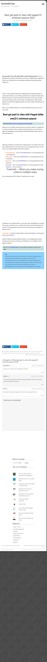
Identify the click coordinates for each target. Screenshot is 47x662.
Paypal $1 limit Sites (35, 353)
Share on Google (23, 25)
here (14, 154)
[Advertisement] (13, 41)
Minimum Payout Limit (25, 353)
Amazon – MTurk (17, 527)
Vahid (4, 388)
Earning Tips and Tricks (18, 533)
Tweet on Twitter (15, 25)
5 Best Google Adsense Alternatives (11, 545)
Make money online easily (14, 353)
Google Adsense (16, 535)
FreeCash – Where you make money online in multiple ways (25, 171)
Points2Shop (5, 233)
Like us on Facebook (19, 467)
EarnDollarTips (8, 4)
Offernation (9, 156)
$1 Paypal (6, 351)
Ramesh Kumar (28, 20)
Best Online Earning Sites (32, 354)
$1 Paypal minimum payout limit (16, 351)
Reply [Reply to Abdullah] (42, 384)
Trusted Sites (41, 354)
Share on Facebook (6, 25)
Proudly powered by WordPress (27, 549)
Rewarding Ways (10, 152)
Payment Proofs (22, 504)
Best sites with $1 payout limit (31, 351)
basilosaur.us (42, 549)
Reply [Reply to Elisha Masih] (42, 372)
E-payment (15, 531)
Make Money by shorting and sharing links (20, 123)
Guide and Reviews (17, 538)
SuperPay (8, 161)
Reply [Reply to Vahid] (42, 395)
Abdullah (5, 376)
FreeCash (8, 165)
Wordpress (15, 542)
